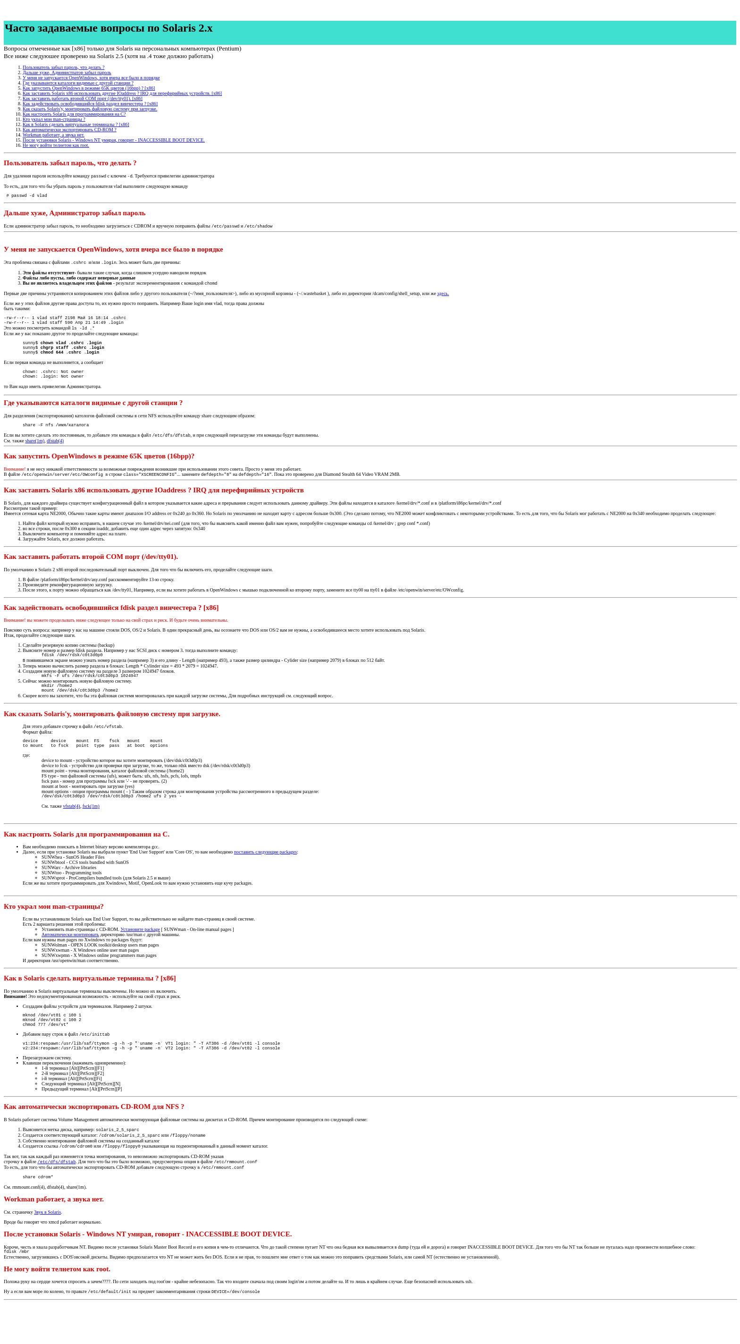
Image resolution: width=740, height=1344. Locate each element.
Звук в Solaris (47, 1250)
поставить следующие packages (265, 878)
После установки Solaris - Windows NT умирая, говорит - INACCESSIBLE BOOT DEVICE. (114, 140)
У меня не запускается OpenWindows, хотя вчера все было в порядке (91, 77)
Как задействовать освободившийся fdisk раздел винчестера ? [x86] (90, 103)
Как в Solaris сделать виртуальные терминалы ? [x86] (76, 124)
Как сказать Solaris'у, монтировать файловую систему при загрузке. (90, 108)
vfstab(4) (71, 833)
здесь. (443, 296)
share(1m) (35, 456)
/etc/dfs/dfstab (56, 1198)
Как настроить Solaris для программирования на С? (74, 114)
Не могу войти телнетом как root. (56, 145)
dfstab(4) (55, 456)
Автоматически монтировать (70, 961)
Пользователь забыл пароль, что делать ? (63, 67)
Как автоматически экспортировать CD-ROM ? (70, 129)
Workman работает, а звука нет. (53, 134)
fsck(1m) (91, 833)
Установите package (140, 956)
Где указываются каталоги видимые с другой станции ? (78, 82)
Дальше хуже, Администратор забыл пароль (67, 72)
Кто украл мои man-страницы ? (54, 119)
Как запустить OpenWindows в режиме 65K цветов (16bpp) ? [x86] (89, 88)
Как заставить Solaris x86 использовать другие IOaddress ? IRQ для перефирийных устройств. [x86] (122, 93)
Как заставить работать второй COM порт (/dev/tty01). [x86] (83, 98)
